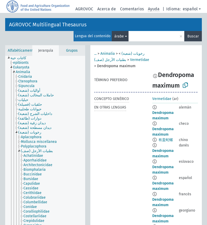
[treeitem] (20, 58)
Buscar (193, 36)
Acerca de (106, 8)
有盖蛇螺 (165, 140)
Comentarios (132, 8)
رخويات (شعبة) (133, 53)
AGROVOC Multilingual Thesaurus (47, 24)
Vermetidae (139, 60)
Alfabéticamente (21, 50)
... (95, 53)
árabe (119, 36)
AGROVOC (84, 8)
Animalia (107, 53)
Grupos (72, 50)
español (190, 8)
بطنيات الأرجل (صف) (110, 60)
